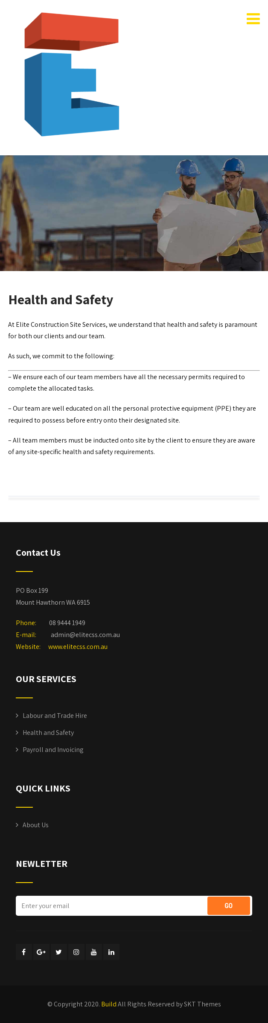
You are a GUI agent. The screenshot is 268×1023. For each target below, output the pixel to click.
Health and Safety (48, 732)
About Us (36, 824)
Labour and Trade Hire (55, 715)
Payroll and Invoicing (53, 749)
